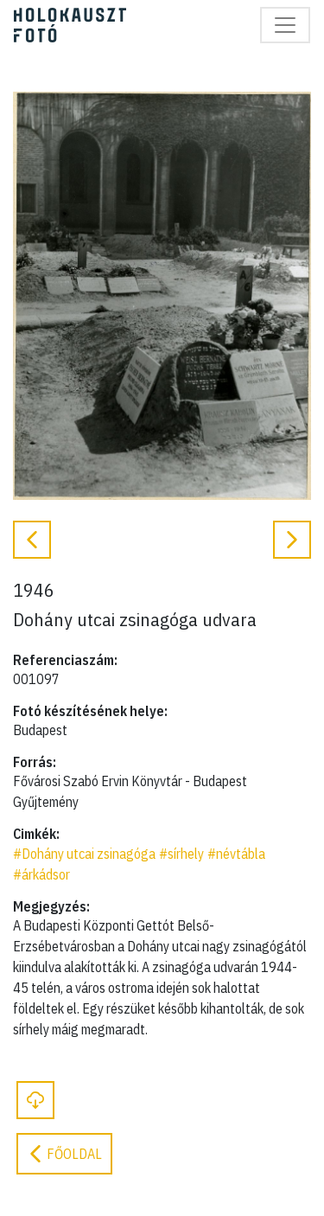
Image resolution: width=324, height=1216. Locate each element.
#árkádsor (41, 874)
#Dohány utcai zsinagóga (84, 853)
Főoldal (64, 1153)
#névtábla (236, 853)
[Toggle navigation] (285, 25)
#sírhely (181, 853)
